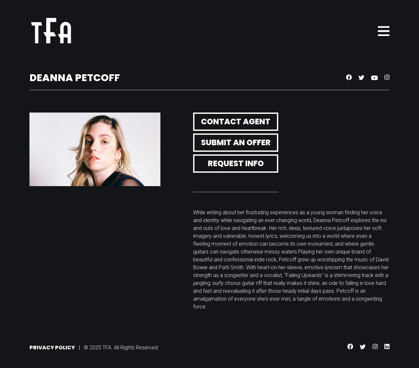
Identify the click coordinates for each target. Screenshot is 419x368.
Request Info (236, 163)
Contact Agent (235, 121)
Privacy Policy (52, 347)
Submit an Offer (236, 142)
